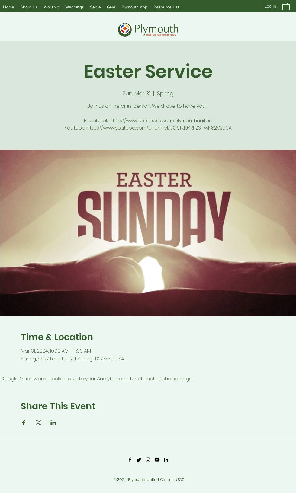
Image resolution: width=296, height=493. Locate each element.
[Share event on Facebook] (24, 422)
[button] (286, 6)
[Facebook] (130, 460)
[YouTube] (157, 460)
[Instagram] (148, 460)
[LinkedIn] (166, 460)
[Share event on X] (38, 422)
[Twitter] (139, 460)
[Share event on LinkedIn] (53, 422)
